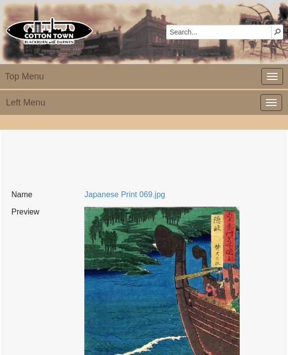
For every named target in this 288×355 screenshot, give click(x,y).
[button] (277, 31)
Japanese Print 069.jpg (124, 194)
